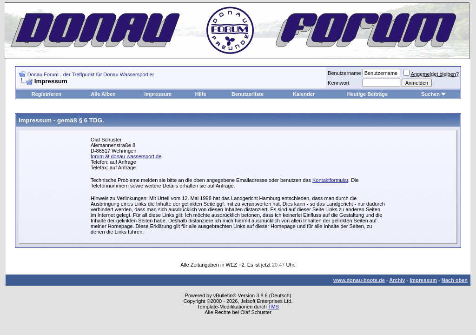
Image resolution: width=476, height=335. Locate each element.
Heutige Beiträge (367, 94)
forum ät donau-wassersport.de (126, 156)
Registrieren (46, 94)
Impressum (158, 94)
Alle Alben (103, 94)
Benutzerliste (247, 94)
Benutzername (344, 73)
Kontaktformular (330, 180)
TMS (273, 306)
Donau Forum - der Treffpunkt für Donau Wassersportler (90, 74)
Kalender (304, 94)
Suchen (430, 94)
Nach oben (455, 280)
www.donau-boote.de (359, 280)
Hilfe (200, 94)
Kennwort (338, 83)
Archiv (397, 280)
